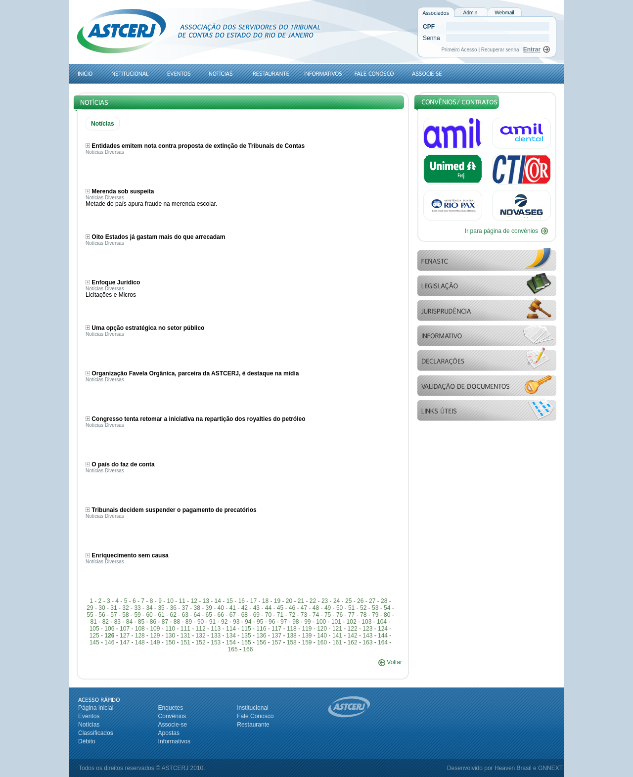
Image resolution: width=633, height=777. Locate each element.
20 (289, 600)
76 (339, 614)
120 (322, 628)
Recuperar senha (500, 49)
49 (327, 607)
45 (280, 607)
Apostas (169, 733)
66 (221, 614)
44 (268, 607)
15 (229, 600)
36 (173, 607)
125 (94, 635)
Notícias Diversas (105, 152)
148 (140, 642)
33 (137, 607)
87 (165, 621)
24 (336, 600)
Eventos (88, 716)
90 (200, 621)
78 (363, 614)
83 (117, 621)
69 (256, 614)
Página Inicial (95, 707)
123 (367, 628)
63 (185, 614)
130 (170, 635)
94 (248, 621)
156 (261, 642)
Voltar (390, 662)
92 (224, 621)
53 (375, 607)
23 (324, 600)
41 (232, 607)
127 (125, 635)
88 (177, 621)
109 (155, 628)
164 (383, 642)
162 (353, 642)
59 (137, 614)
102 (352, 621)
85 (141, 621)
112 (201, 628)
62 (173, 614)
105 (94, 628)
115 (246, 628)
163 (367, 642)
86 (153, 621)
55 (90, 614)
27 (372, 600)
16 (241, 600)
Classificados (95, 733)
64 (197, 614)
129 (155, 635)
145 (94, 642)
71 (280, 614)
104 (382, 621)
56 (101, 614)
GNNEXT (550, 768)
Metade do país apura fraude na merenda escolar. (151, 203)
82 (105, 621)
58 (125, 614)
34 (149, 607)
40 (221, 607)
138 (292, 635)
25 (348, 600)
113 (216, 628)
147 (125, 642)
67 (232, 614)
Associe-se (172, 724)
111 (185, 628)
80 (387, 614)
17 (253, 600)
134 (231, 635)
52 (363, 607)
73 (304, 614)
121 (337, 628)
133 (216, 635)
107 (125, 628)
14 (218, 600)
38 (197, 607)
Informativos (174, 741)
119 (307, 628)
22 (313, 600)
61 (161, 614)
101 (336, 621)
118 (292, 628)
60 (149, 614)
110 (170, 628)
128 (140, 635)
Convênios (172, 716)
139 (307, 635)
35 (161, 607)
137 (276, 635)
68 (244, 614)
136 (261, 635)
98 (295, 621)
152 (201, 642)
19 (277, 600)
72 (292, 614)
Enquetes (170, 707)
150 (170, 642)
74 (316, 614)
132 (201, 635)
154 (231, 642)
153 (216, 642)
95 (260, 621)
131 (185, 635)
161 (337, 642)
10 (170, 600)
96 (272, 621)
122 (353, 628)
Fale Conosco (255, 716)
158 (292, 642)
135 (246, 635)
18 (265, 600)
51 (351, 607)
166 (248, 649)
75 (327, 614)
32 (125, 607)
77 (351, 614)
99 (307, 621)
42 (244, 607)
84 (129, 621)
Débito (86, 741)
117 (276, 628)
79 (375, 614)
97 (283, 621)
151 (185, 642)
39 (209, 607)
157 (276, 642)
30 (101, 607)
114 (231, 628)
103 (366, 621)
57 (113, 614)
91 (212, 621)
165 (233, 649)
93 (236, 621)
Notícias (88, 724)
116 (261, 628)
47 (304, 607)
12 (194, 600)
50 (339, 607)
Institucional (252, 707)
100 (321, 621)
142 (353, 635)
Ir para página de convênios (501, 231)
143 (367, 635)
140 (322, 635)
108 (140, 628)
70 (268, 614)
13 (206, 600)
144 (383, 635)
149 (155, 642)
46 (292, 607)
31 (113, 607)
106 (109, 628)
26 (360, 600)
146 (109, 642)
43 (256, 607)
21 (301, 600)
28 (384, 600)
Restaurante (253, 724)
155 (246, 642)
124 (383, 628)
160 (322, 642)
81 (93, 621)
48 (316, 607)
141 (337, 635)
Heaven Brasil (513, 768)
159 (307, 642)
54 (387, 607)
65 (209, 614)
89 (188, 621)
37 (185, 607)
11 (182, 600)
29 (90, 607)
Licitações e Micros (111, 294)
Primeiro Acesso (459, 49)
